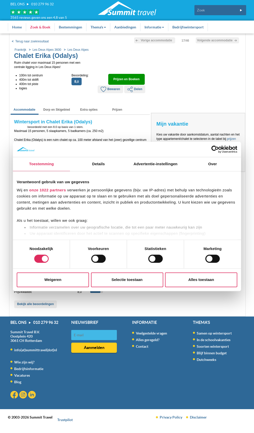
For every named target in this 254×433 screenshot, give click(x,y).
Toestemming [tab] (41, 164)
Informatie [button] (154, 27)
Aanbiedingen (125, 27)
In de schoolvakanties (213, 340)
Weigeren (52, 280)
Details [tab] (98, 164)
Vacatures (22, 375)
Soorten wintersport (213, 346)
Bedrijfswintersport (188, 27)
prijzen (231, 139)
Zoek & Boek (40, 27)
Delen (134, 89)
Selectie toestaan (127, 280)
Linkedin (32, 395)
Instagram (23, 395)
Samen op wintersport (214, 333)
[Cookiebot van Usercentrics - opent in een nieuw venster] (215, 149)
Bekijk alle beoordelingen (35, 304)
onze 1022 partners (47, 190)
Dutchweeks (206, 360)
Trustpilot (65, 420)
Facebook (14, 395)
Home (17, 27)
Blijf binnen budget (212, 353)
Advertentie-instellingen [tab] (155, 164)
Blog (17, 382)
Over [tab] (212, 164)
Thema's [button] (98, 27)
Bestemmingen (70, 27)
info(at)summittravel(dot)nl (35, 350)
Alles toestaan (201, 280)
